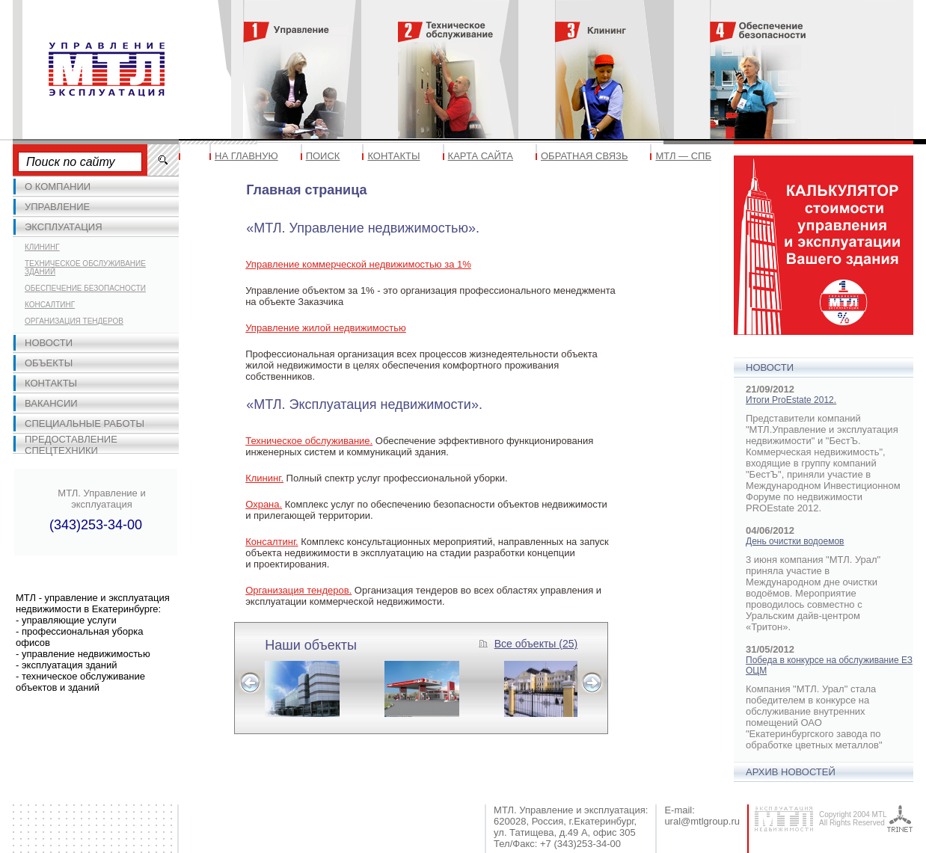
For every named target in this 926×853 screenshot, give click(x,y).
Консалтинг (50, 305)
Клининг (42, 247)
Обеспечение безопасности (85, 288)
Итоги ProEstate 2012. (791, 400)
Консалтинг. (271, 541)
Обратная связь (584, 155)
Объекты (49, 363)
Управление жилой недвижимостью (325, 327)
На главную (246, 155)
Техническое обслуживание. (308, 440)
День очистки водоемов (795, 541)
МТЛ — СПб (683, 155)
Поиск (323, 155)
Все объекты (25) (535, 644)
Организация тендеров (74, 321)
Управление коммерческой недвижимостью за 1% (358, 264)
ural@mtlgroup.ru (702, 821)
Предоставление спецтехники (71, 445)
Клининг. (264, 478)
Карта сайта (480, 155)
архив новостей (790, 771)
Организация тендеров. (298, 590)
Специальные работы (84, 423)
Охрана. (263, 504)
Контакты (51, 383)
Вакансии (51, 403)
